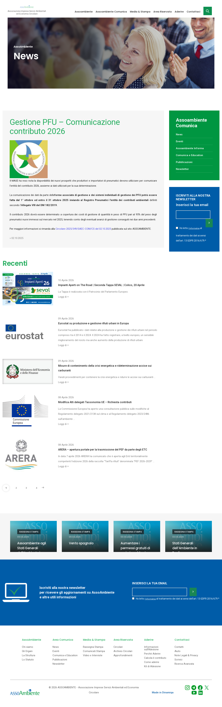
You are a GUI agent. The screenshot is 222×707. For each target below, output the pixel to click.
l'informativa (194, 228)
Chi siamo (27, 650)
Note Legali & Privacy (186, 659)
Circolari (118, 650)
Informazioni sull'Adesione (151, 651)
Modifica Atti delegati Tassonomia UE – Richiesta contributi (95, 402)
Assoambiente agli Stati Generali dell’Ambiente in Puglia (32, 550)
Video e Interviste (92, 659)
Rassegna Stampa (28, 531)
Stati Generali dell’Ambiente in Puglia (185, 548)
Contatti (179, 650)
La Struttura (28, 659)
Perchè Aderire (152, 657)
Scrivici (178, 663)
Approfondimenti (123, 659)
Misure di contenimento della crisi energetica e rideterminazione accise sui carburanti (105, 368)
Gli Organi (27, 655)
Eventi (180, 141)
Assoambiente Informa (191, 148)
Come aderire (151, 665)
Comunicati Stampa (94, 655)
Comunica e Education (191, 155)
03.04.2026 (126, 537)
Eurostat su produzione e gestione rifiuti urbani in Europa (93, 323)
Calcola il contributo (155, 661)
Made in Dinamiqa (163, 696)
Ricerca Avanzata (184, 667)
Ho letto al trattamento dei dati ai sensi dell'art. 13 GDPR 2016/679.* (191, 233)
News (179, 134)
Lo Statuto (28, 663)
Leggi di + (63, 296)
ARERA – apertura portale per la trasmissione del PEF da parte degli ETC (102, 449)
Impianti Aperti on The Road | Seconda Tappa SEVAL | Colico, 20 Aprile (101, 285)
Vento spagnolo (82, 543)
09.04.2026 (23, 537)
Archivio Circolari (123, 655)
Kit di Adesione (152, 670)
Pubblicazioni (185, 162)
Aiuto (177, 655)
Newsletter (183, 169)
